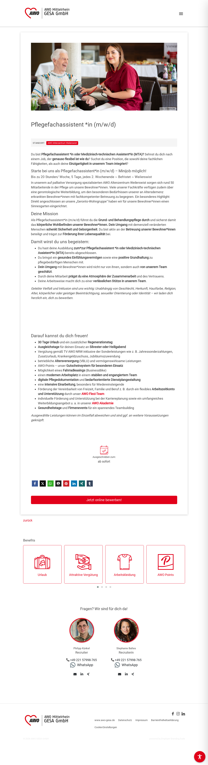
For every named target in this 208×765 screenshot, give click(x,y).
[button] (35, 483)
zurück (27, 520)
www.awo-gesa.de (105, 720)
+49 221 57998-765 (83, 660)
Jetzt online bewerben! (104, 500)
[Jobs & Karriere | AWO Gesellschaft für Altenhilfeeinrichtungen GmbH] (47, 13)
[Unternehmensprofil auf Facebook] (173, 713)
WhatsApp (85, 665)
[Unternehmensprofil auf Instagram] (178, 713)
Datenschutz (125, 720)
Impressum (141, 720)
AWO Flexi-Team (92, 394)
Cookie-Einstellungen (106, 727)
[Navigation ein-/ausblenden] (181, 13)
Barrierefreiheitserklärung (165, 720)
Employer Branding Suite (173, 738)
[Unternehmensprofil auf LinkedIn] (183, 713)
